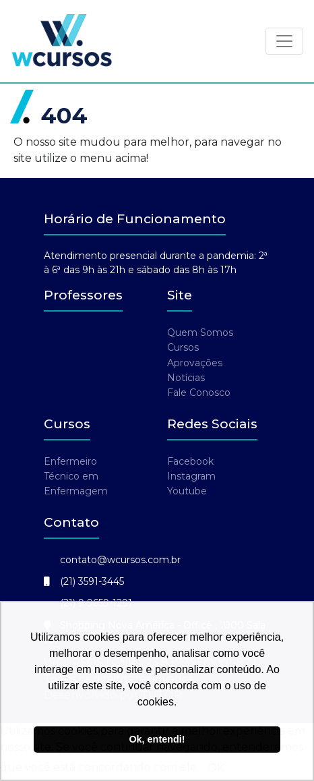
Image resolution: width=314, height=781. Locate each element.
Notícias (186, 378)
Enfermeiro (70, 461)
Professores (83, 295)
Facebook (190, 461)
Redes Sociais (212, 424)
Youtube (187, 491)
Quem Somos (200, 332)
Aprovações (194, 363)
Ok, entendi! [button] (157, 739)
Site (179, 295)
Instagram (191, 476)
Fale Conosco (198, 392)
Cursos (183, 347)
